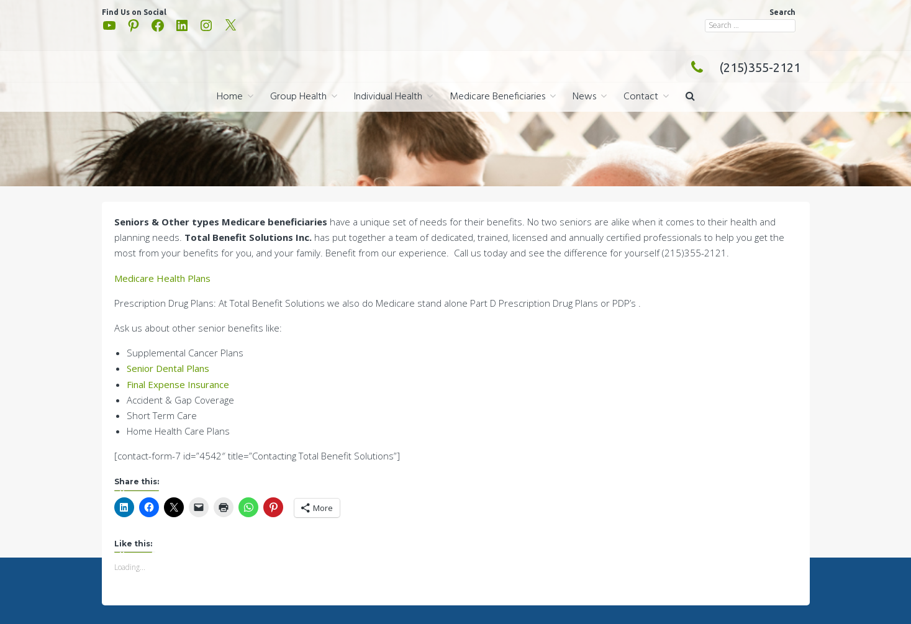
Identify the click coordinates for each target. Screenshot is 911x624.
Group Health (298, 97)
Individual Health (388, 97)
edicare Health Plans (166, 278)
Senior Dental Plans (168, 368)
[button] (690, 97)
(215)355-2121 (742, 67)
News (584, 97)
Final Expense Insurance (178, 384)
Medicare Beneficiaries (497, 97)
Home (230, 97)
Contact (640, 97)
